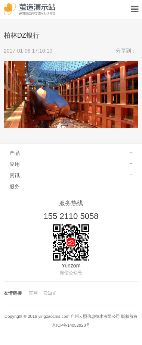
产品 (14, 153)
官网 (33, 293)
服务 (14, 186)
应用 (14, 164)
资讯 (14, 175)
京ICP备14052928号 (71, 325)
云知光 (49, 293)
